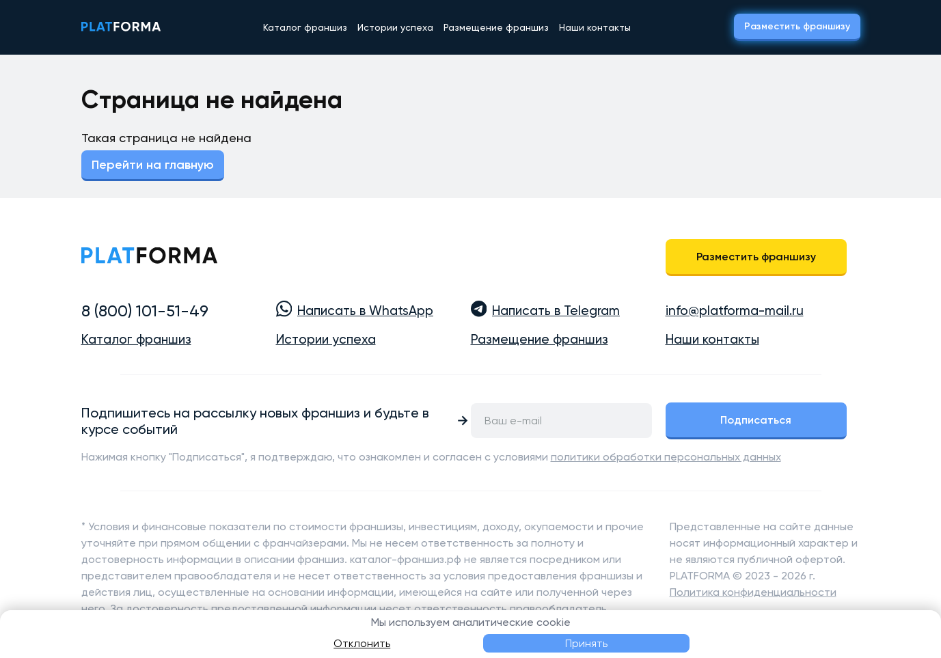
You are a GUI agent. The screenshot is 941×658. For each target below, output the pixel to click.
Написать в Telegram (556, 310)
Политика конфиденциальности (753, 592)
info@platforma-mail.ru (735, 310)
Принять (586, 643)
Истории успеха (395, 27)
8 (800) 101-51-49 (144, 310)
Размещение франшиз (496, 27)
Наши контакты (595, 27)
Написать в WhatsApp (365, 310)
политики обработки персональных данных (666, 456)
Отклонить (361, 643)
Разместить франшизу (797, 26)
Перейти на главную (153, 164)
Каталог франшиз (305, 27)
